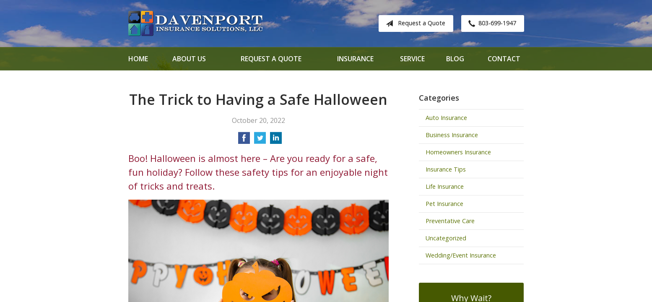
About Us (189, 58)
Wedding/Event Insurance (461, 255)
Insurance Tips (446, 169)
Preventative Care (450, 221)
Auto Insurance (446, 118)
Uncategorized (446, 238)
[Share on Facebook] (244, 140)
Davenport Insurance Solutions (195, 23)
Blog (455, 58)
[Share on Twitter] (260, 140)
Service (412, 58)
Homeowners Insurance (458, 152)
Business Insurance (452, 135)
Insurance (355, 58)
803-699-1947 (490, 23)
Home (138, 58)
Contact (504, 58)
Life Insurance (445, 186)
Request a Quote (413, 23)
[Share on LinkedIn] (276, 140)
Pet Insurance (444, 204)
